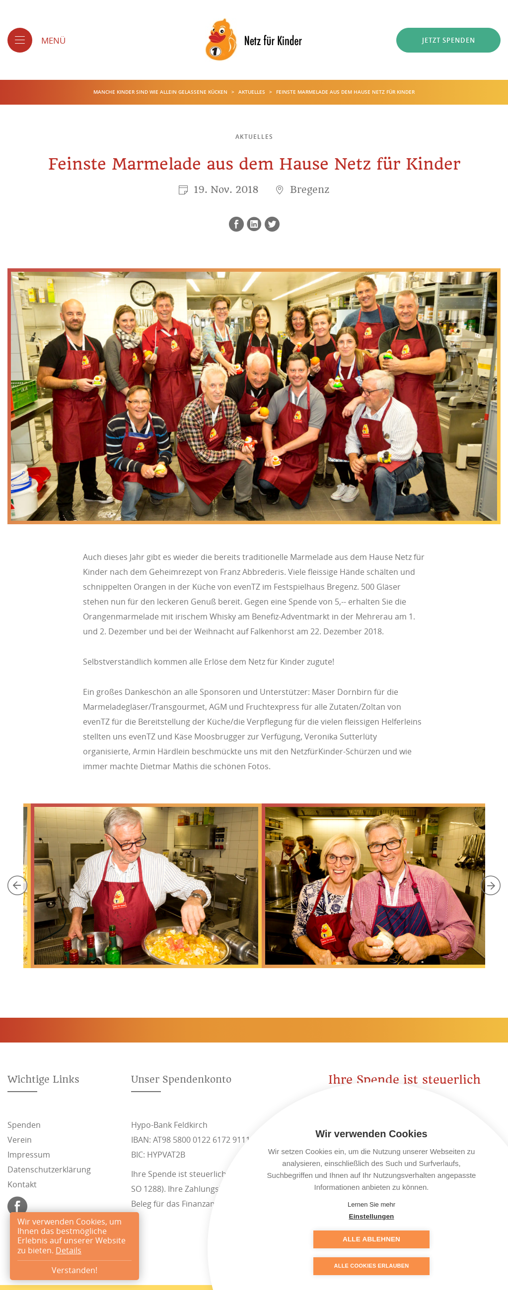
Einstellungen (321, 1239)
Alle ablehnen (421, 1239)
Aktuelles (252, 92)
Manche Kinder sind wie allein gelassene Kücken (161, 92)
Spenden (24, 1124)
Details (68, 1250)
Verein (19, 1139)
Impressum (28, 1154)
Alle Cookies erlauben (371, 1266)
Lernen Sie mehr (371, 1204)
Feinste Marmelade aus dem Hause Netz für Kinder (345, 92)
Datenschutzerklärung (49, 1169)
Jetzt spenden (448, 40)
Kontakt (22, 1184)
